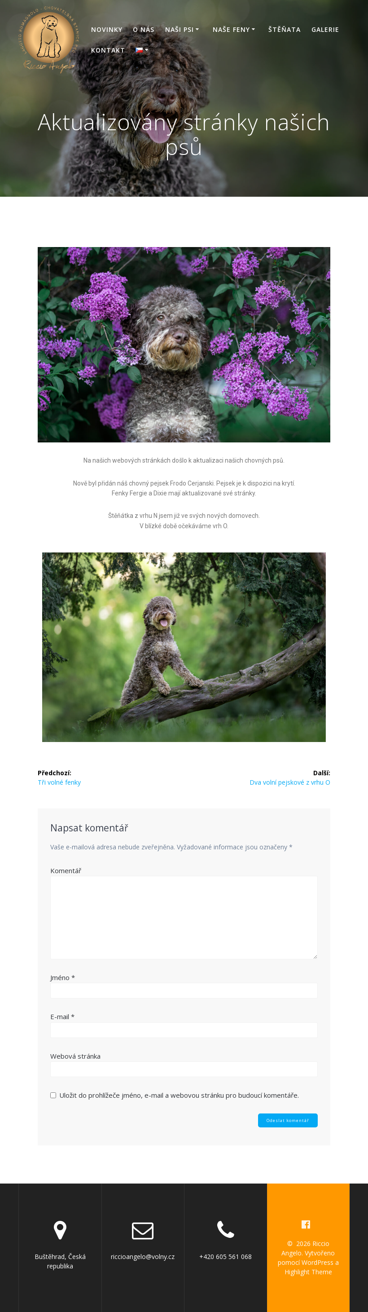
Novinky (107, 29)
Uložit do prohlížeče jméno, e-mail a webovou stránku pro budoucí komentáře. (179, 1095)
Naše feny (231, 29)
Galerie (325, 29)
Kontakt (108, 50)
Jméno (62, 977)
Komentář (65, 870)
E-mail (62, 1016)
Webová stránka (75, 1055)
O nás (143, 29)
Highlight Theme (308, 1272)
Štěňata (284, 29)
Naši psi (179, 29)
